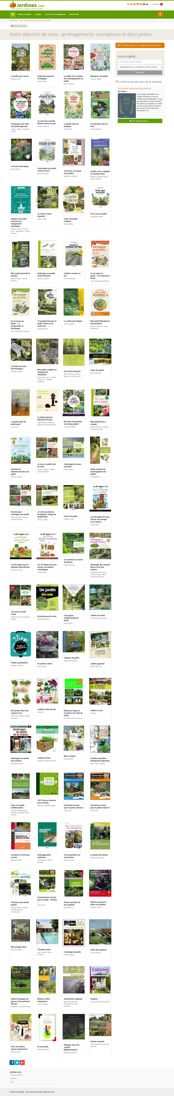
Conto (12, 1082)
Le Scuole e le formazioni (55, 14)
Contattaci (13, 1078)
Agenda (38, 14)
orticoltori (74, 14)
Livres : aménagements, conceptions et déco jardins (35, 20)
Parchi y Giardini (24, 14)
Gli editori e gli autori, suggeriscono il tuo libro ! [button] (139, 45)
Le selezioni (157, 4)
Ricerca (140, 73)
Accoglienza (13, 20)
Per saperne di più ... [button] (140, 121)
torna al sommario (19, 26)
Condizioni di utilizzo (16, 1075)
